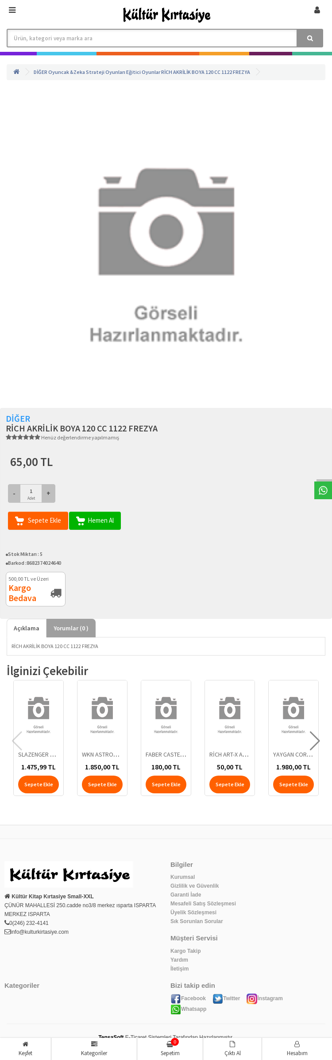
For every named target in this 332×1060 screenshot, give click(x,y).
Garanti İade (185, 895)
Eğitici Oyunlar (143, 72)
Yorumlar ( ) (71, 628)
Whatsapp (188, 1009)
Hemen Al (95, 520)
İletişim (179, 969)
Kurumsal (182, 877)
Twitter (226, 998)
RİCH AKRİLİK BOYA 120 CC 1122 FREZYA (205, 72)
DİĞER (40, 72)
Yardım (179, 960)
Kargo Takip (185, 951)
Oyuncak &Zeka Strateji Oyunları (86, 72)
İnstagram (264, 998)
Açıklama (26, 628)
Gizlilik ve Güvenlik (194, 886)
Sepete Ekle (38, 520)
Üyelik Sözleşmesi (193, 912)
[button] (315, 741)
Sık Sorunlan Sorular (196, 921)
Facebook (188, 998)
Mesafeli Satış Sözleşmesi (203, 904)
